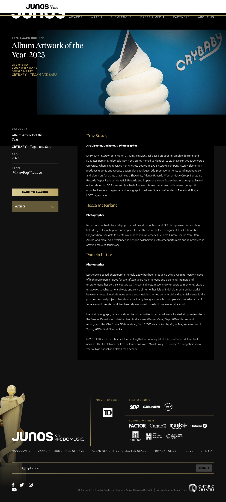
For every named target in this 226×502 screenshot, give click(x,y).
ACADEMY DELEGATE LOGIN (197, 8)
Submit (204, 468)
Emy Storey (20, 64)
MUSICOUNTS (21, 450)
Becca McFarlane (24, 67)
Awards (75, 17)
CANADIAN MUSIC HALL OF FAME (61, 450)
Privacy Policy (165, 450)
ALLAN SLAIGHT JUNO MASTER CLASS (119, 450)
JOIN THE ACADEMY (165, 8)
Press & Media (152, 17)
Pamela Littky (22, 70)
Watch (96, 17)
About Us (206, 17)
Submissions (121, 17)
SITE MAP (207, 450)
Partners (181, 17)
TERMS (189, 450)
